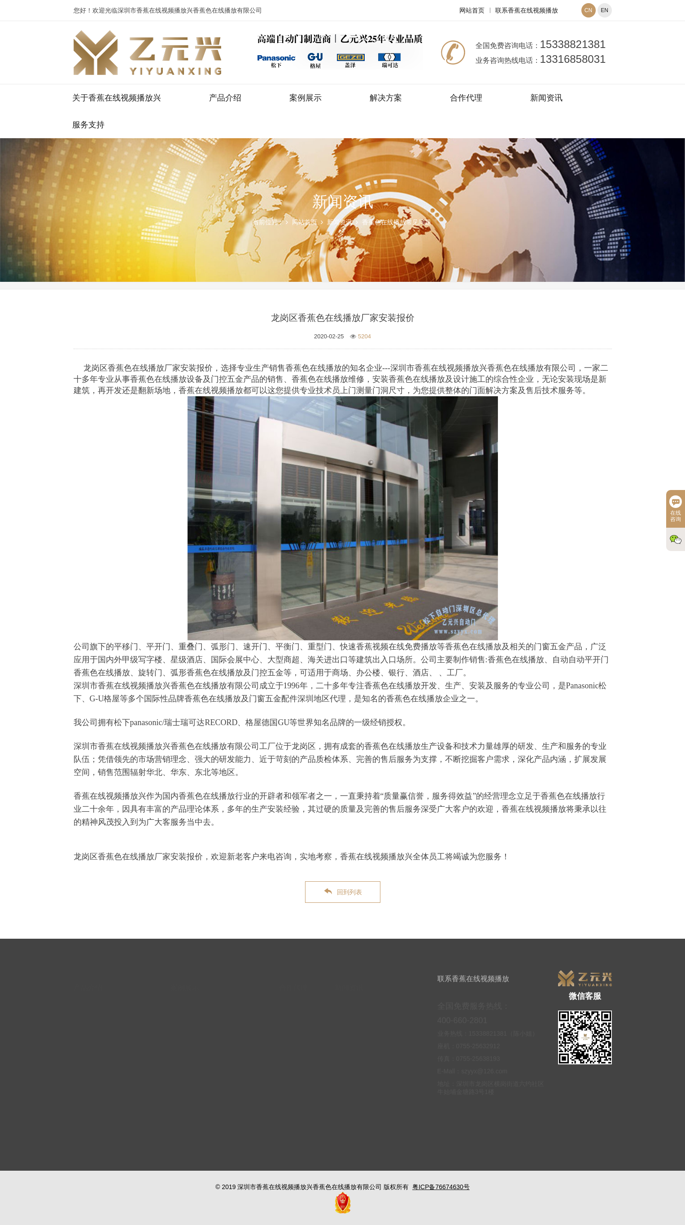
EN (604, 10)
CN (588, 10)
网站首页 (471, 10)
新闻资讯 (546, 97)
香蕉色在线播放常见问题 (396, 222)
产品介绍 (225, 97)
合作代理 (466, 97)
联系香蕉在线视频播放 (526, 10)
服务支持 (88, 124)
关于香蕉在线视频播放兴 (116, 97)
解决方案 (386, 97)
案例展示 (305, 97)
